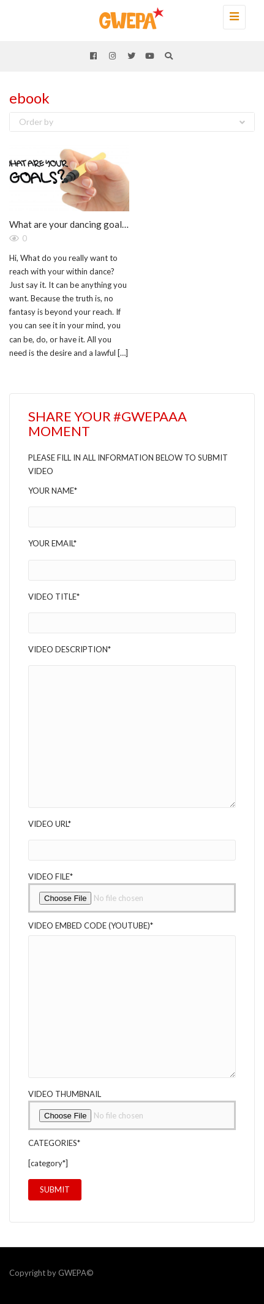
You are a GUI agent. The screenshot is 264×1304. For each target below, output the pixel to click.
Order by (132, 121)
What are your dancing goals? (69, 224)
